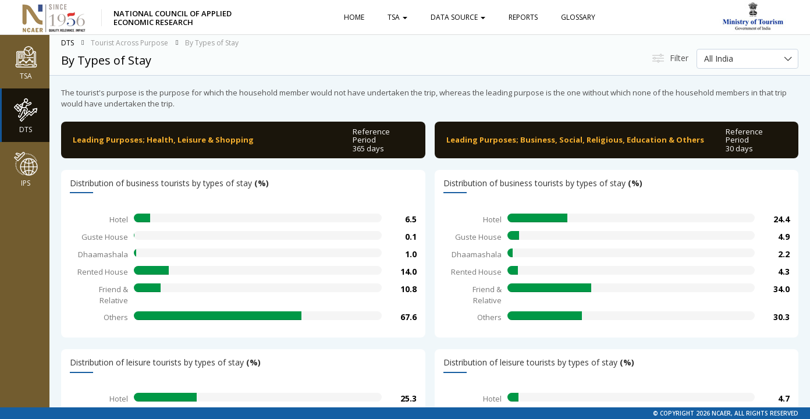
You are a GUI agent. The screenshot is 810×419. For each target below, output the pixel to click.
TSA (397, 17)
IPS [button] (26, 169)
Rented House (102, 272)
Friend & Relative (113, 295)
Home (354, 17)
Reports (523, 17)
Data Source (458, 17)
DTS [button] (26, 115)
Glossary (578, 17)
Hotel (118, 219)
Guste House (104, 237)
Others (116, 317)
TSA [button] (26, 61)
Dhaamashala (103, 254)
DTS (67, 43)
